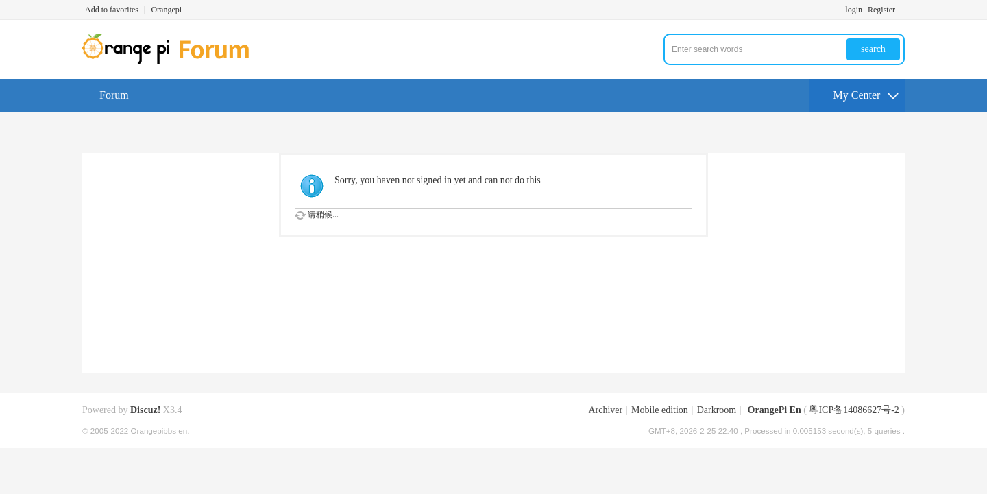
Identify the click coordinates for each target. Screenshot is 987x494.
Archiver (605, 410)
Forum (114, 95)
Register (881, 9)
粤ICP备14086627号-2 (854, 410)
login (853, 9)
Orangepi (166, 9)
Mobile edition (659, 410)
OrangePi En (774, 410)
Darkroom (717, 410)
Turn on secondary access (901, 9)
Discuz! (145, 410)
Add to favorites (111, 9)
